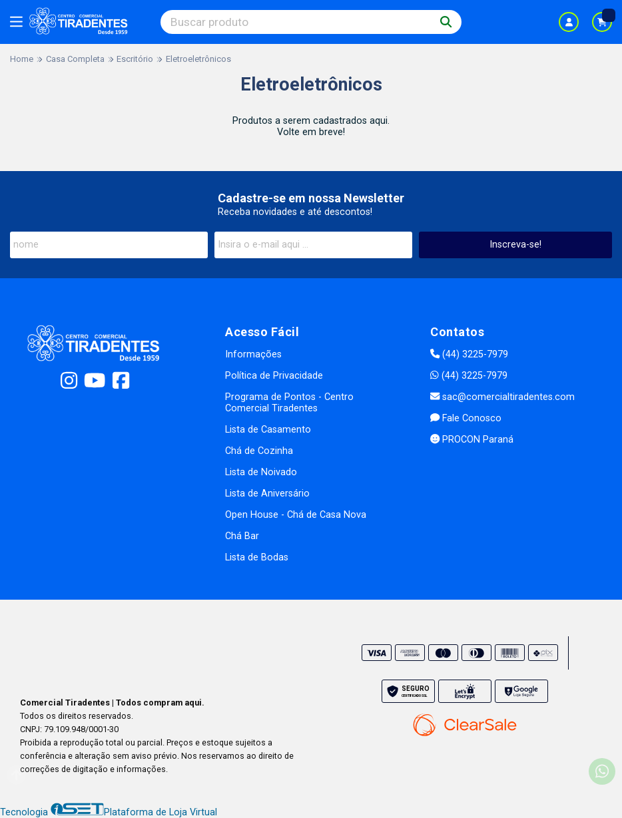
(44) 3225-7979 (469, 354)
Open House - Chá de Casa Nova (295, 514)
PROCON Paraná (471, 439)
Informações (253, 354)
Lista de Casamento (268, 429)
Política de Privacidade (274, 375)
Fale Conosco (465, 418)
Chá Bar (242, 536)
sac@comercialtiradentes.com (502, 397)
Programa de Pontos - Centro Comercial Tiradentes (289, 402)
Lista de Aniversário (267, 493)
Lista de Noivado (261, 472)
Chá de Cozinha (259, 451)
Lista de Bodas (256, 557)
